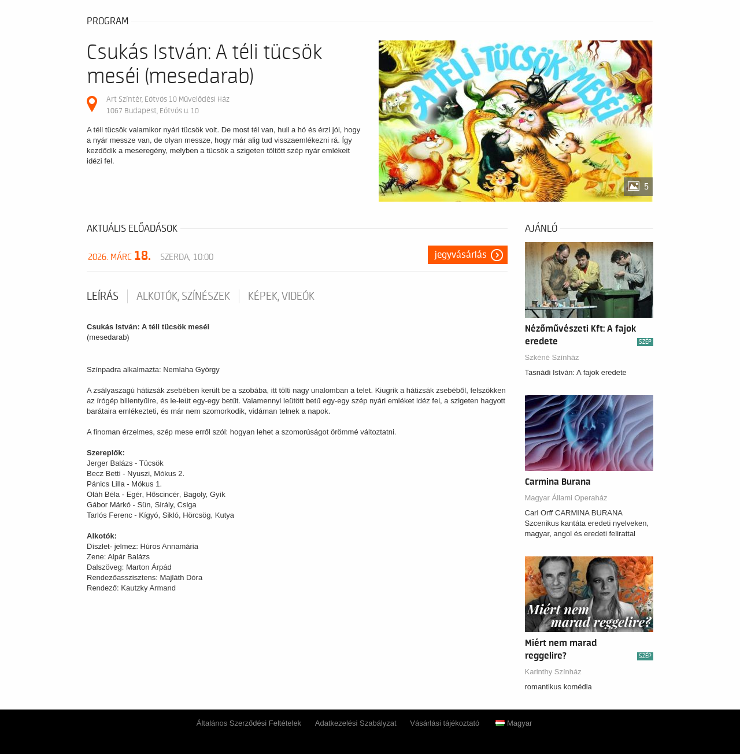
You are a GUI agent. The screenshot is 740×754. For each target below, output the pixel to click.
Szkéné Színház (552, 357)
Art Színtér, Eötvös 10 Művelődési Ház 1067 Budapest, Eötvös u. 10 (168, 105)
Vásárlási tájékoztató (444, 723)
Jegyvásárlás (461, 255)
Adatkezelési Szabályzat (356, 723)
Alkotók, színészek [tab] (183, 296)
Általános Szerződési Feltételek (249, 723)
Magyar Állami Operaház (566, 497)
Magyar (513, 723)
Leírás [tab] (103, 296)
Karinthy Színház (553, 671)
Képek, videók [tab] (281, 296)
